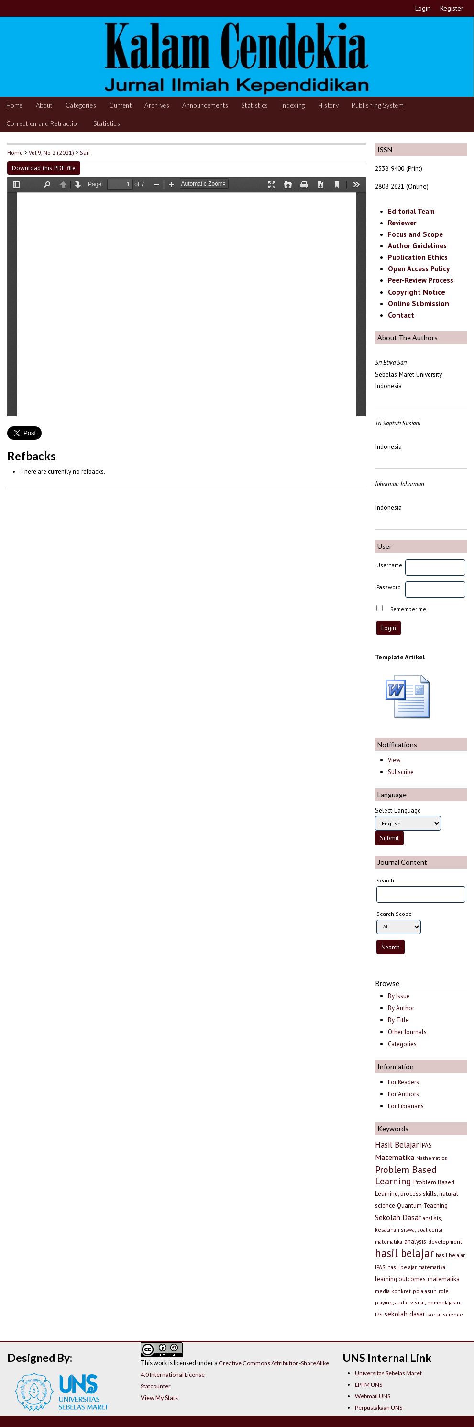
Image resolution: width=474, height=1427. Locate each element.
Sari (85, 152)
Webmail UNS (372, 1396)
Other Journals (407, 1032)
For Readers (403, 1082)
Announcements (205, 105)
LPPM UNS (368, 1384)
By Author (401, 1008)
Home (14, 105)
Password (388, 587)
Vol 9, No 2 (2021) (51, 152)
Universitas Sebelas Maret (388, 1373)
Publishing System (378, 105)
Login (423, 8)
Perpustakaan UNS (378, 1407)
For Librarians (406, 1106)
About (44, 105)
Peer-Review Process (420, 280)
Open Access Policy (419, 268)
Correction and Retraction (43, 123)
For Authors (403, 1094)
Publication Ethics (418, 257)
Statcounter (156, 1386)
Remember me (408, 609)
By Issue (399, 996)
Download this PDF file (44, 168)
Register (451, 8)
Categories (81, 105)
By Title (398, 1020)
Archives (156, 105)
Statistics (254, 105)
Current (120, 105)
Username (389, 565)
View (394, 760)
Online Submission (418, 303)
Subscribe (401, 772)
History (328, 105)
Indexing (293, 105)
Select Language (398, 810)
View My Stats (159, 1398)
